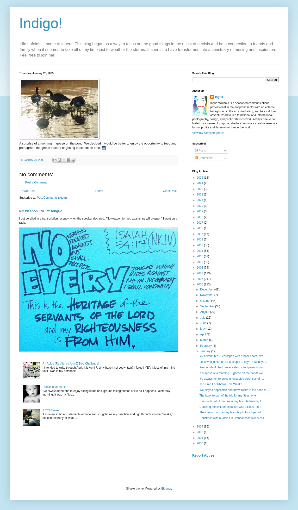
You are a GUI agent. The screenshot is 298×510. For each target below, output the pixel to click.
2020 (200, 206)
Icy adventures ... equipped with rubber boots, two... (232, 356)
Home (99, 191)
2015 (200, 234)
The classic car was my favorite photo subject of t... (232, 412)
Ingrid (219, 97)
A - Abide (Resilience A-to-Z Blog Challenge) (71, 363)
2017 (200, 222)
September (207, 306)
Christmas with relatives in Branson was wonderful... (232, 418)
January (205, 351)
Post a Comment (36, 182)
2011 (200, 250)
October (205, 300)
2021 (200, 200)
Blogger (166, 488)
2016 (200, 228)
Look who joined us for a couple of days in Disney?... (233, 362)
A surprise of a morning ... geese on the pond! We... (232, 373)
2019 (200, 211)
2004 (200, 426)
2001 (200, 438)
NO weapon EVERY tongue (40, 211)
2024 (200, 183)
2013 (200, 239)
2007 (200, 273)
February (206, 345)
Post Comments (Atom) (52, 197)
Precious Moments (54, 387)
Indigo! (40, 23)
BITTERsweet (51, 410)
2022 (200, 194)
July (203, 317)
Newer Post (27, 191)
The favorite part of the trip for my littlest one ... (229, 395)
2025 (200, 177)
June (203, 323)
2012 (200, 245)
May (203, 328)
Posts (200, 150)
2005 (200, 284)
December (207, 289)
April (203, 334)
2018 (200, 217)
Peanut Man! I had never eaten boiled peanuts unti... (233, 367)
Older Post (170, 191)
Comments (203, 158)
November (207, 295)
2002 (200, 432)
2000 (200, 443)
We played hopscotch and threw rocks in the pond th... (234, 390)
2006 (200, 279)
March (204, 340)
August (205, 312)
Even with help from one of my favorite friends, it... (231, 401)
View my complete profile (208, 133)
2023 (200, 189)
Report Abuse (203, 455)
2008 (200, 267)
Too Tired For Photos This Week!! (220, 384)
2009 (200, 262)
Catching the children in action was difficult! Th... (230, 407)
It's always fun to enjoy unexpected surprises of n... (232, 378)
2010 (200, 256)
